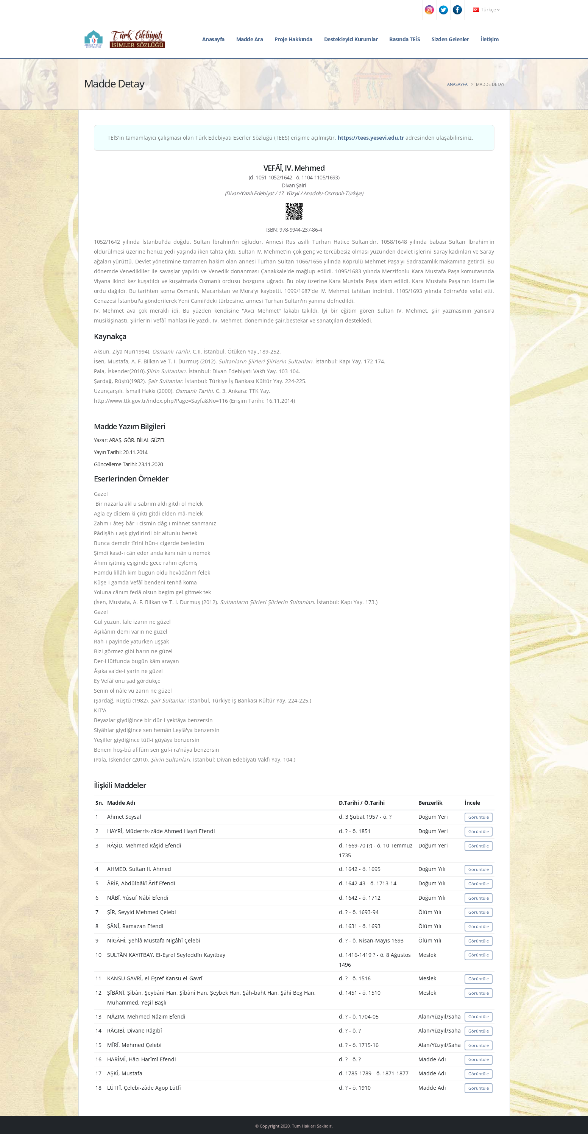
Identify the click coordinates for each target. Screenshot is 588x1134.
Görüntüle (478, 817)
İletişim (489, 39)
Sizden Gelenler (450, 39)
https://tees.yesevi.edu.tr (371, 137)
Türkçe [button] (486, 9)
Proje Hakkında (293, 39)
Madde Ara (249, 39)
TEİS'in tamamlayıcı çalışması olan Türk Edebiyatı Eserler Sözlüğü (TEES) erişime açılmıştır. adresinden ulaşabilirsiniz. (290, 137)
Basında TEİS (404, 39)
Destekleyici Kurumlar (351, 39)
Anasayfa (213, 39)
